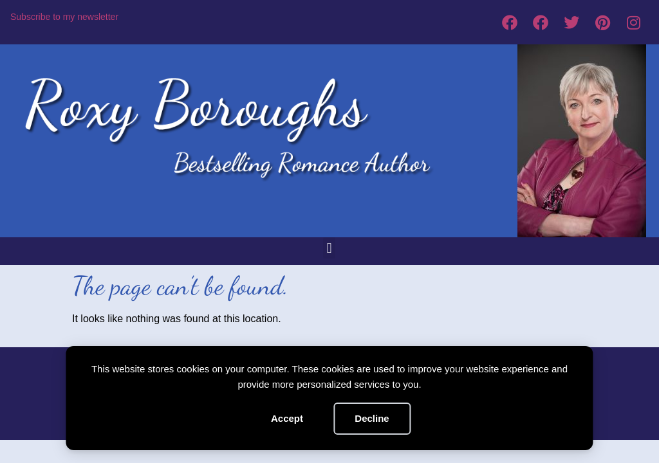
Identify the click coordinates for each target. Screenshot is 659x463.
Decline (372, 418)
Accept (287, 418)
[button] (329, 248)
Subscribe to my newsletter (64, 17)
